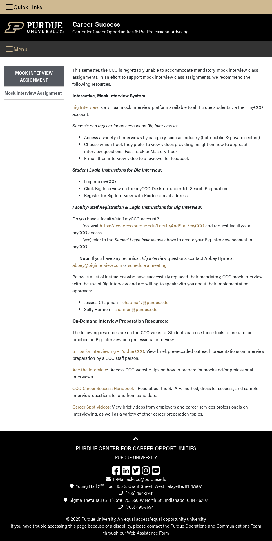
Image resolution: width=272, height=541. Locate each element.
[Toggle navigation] (23, 7)
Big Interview (85, 107)
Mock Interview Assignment (33, 92)
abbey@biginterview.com (97, 265)
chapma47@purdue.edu (145, 302)
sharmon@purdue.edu (136, 309)
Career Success (96, 24)
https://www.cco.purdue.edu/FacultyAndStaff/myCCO (152, 225)
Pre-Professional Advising (164, 31)
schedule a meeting (147, 265)
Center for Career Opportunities (103, 31)
